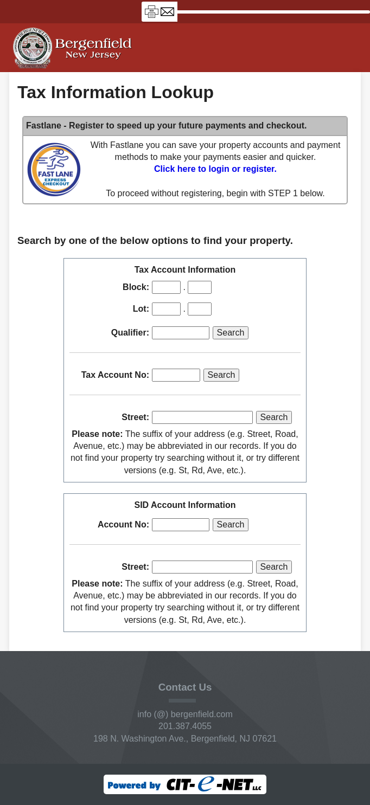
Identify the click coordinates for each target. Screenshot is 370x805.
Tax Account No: (115, 374)
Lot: (141, 308)
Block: (136, 287)
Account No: (123, 524)
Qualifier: (130, 332)
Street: (135, 417)
